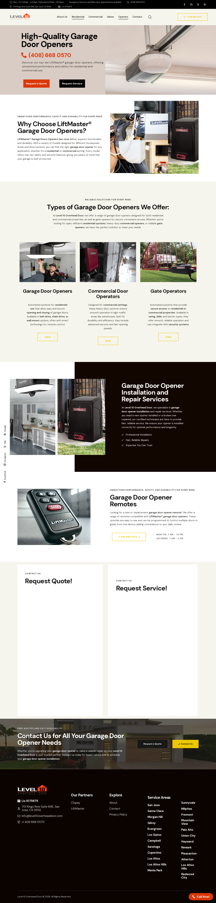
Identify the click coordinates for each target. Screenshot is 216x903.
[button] (201, 896)
